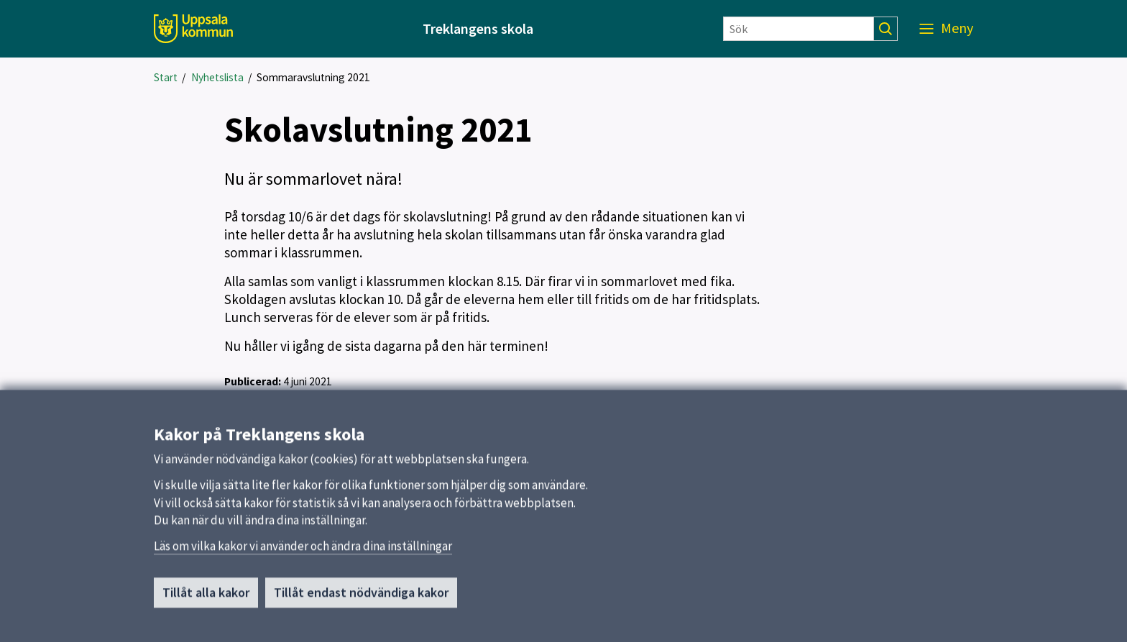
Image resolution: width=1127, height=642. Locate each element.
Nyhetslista (217, 77)
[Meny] (946, 29)
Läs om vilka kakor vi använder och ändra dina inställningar (303, 556)
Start (166, 77)
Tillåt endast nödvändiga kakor (361, 602)
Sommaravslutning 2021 (313, 77)
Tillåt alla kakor (205, 602)
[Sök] (798, 29)
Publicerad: (252, 381)
